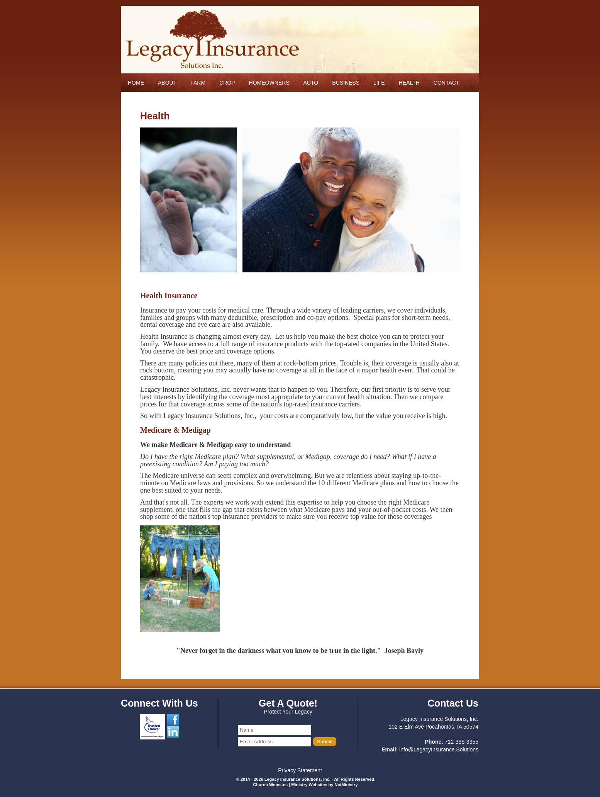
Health (409, 83)
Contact (446, 83)
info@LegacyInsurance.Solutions (438, 749)
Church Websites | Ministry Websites (290, 784)
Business (345, 83)
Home (136, 83)
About (167, 83)
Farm (197, 83)
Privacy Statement (300, 770)
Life (379, 83)
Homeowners (269, 83)
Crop (227, 83)
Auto (311, 83)
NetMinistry (345, 784)
